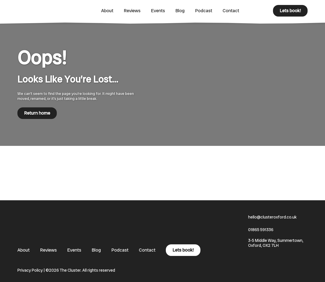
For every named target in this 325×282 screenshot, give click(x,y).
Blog (180, 11)
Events (158, 11)
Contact (231, 11)
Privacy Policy (30, 270)
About (107, 11)
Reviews (132, 11)
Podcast (203, 11)
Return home (37, 113)
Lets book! (290, 11)
